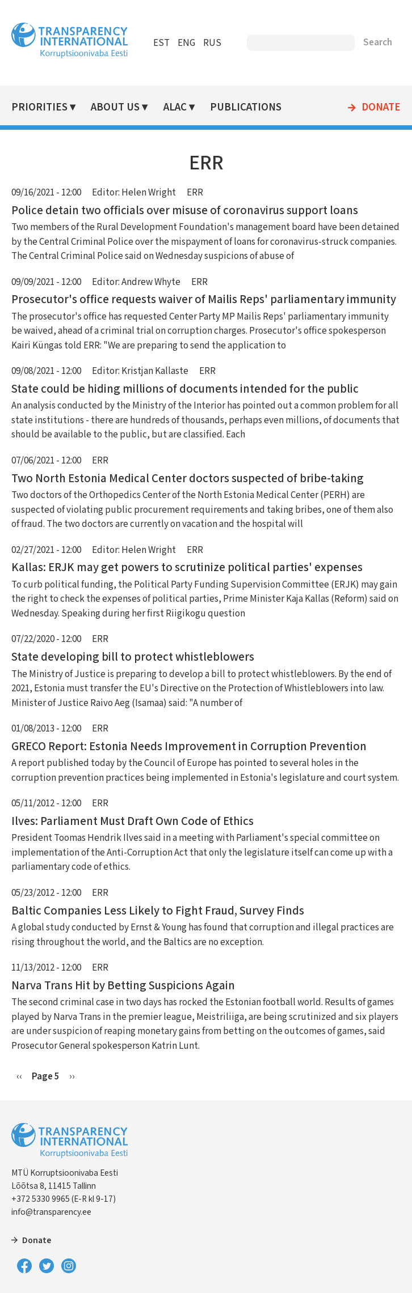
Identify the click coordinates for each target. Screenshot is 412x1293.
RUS (212, 43)
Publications (245, 107)
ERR (195, 192)
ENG (186, 43)
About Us (115, 107)
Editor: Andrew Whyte (136, 282)
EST (161, 43)
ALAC (175, 107)
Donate (381, 107)
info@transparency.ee (51, 1212)
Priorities (39, 107)
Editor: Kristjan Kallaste (140, 371)
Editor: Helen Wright (134, 192)
